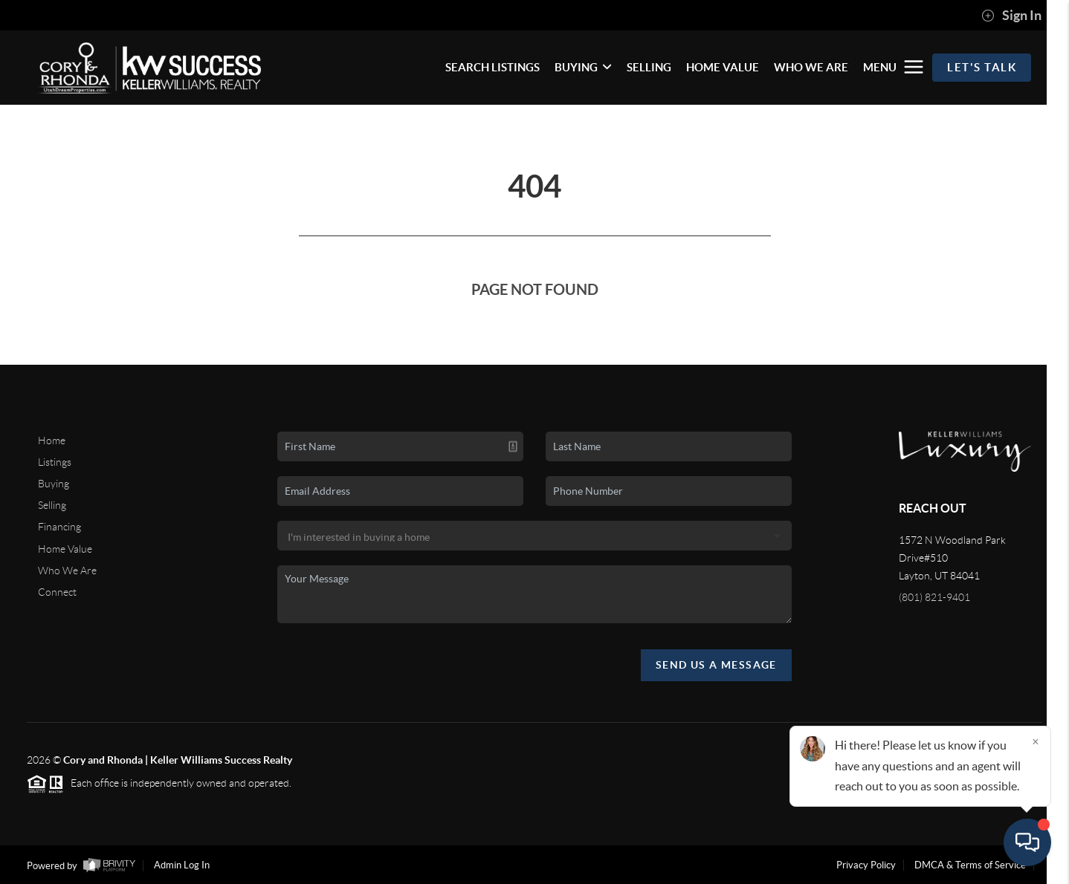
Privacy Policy (866, 865)
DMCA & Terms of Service (970, 865)
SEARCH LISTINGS (492, 67)
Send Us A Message (716, 665)
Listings (54, 462)
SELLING (649, 67)
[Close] (1035, 741)
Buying (53, 484)
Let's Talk (981, 67)
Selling (52, 505)
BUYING (583, 67)
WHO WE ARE (811, 67)
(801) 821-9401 (934, 597)
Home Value (65, 549)
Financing (59, 527)
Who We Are (67, 570)
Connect (57, 592)
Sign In (1011, 15)
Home (51, 440)
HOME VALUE (722, 67)
